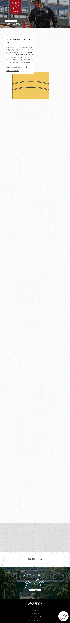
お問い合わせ (34, 613)
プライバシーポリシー (34, 610)
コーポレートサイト (34, 616)
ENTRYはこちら (35, 590)
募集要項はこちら (35, 559)
